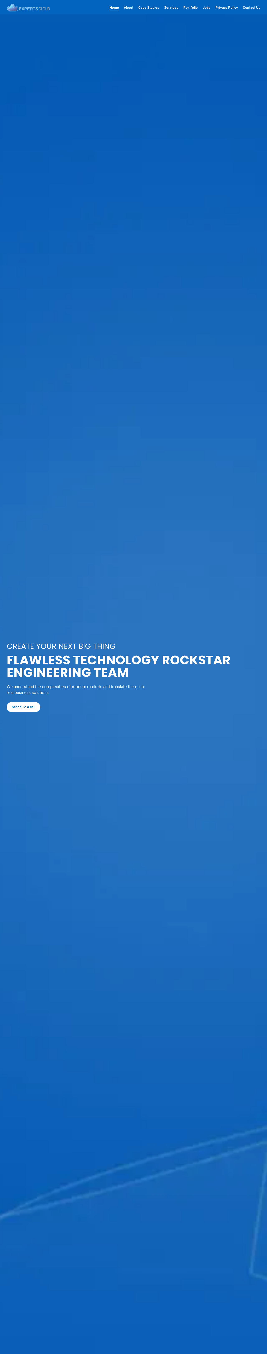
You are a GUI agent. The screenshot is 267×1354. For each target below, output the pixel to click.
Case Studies (148, 8)
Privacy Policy (226, 8)
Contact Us (251, 8)
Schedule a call (23, 707)
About (128, 8)
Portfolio (190, 8)
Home (114, 8)
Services (171, 8)
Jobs (206, 8)
